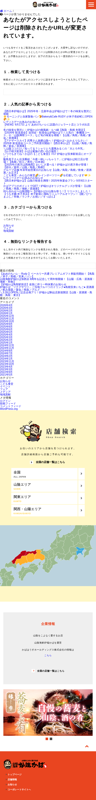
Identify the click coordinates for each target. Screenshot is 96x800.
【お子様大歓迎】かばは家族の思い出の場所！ (31, 151)
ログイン (5, 400)
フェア (7, 228)
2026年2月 (6, 310)
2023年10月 (7, 364)
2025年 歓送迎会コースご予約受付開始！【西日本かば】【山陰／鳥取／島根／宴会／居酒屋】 (47, 144)
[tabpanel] (48, 712)
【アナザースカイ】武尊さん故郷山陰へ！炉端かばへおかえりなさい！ (45, 140)
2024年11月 (7, 348)
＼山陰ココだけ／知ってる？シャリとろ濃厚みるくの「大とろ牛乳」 (44, 148)
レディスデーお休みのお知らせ (21, 121)
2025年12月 (7, 315)
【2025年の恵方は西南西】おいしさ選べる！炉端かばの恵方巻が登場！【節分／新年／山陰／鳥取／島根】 (46, 166)
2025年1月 (6, 342)
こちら (48, 655)
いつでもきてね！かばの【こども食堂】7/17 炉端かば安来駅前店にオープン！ (47, 155)
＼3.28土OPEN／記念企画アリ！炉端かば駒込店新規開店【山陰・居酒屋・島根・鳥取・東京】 (46, 293)
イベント (5, 386)
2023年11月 (7, 361)
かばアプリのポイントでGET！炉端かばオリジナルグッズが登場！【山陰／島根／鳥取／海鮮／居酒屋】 (47, 187)
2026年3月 (6, 307)
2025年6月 (6, 329)
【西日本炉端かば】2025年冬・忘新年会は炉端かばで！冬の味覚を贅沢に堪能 (47, 112)
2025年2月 (6, 340)
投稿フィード (8, 403)
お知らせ (8, 225)
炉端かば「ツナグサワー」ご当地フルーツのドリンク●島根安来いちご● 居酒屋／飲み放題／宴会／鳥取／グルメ (47, 288)
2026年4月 (6, 305)
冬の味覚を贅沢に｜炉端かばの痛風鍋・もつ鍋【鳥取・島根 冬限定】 (44, 129)
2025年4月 (6, 334)
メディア (5, 391)
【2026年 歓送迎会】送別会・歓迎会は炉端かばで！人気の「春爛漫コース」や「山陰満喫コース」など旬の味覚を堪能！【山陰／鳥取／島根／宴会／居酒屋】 (47, 135)
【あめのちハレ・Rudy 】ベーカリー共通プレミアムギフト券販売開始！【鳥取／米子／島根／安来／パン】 (47, 275)
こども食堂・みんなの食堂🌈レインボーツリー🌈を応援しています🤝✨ (47, 175)
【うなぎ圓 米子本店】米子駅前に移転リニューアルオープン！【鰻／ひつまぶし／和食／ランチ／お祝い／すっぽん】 (47, 195)
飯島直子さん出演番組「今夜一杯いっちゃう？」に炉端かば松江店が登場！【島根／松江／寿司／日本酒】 (45, 160)
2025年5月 (6, 332)
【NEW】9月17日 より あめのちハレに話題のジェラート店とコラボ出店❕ (46, 126)
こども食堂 (6, 383)
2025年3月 (6, 337)
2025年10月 (7, 321)
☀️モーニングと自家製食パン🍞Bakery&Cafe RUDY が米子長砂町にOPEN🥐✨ (48, 118)
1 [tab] (47, 739)
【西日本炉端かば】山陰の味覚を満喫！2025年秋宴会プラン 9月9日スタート (48, 182)
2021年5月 (6, 374)
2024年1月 (6, 358)
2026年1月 (6, 313)
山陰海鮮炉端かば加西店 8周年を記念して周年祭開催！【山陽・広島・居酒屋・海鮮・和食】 (47, 280)
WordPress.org (9, 408)
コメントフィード (10, 406)
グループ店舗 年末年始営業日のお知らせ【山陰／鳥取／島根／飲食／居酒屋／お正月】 (47, 171)
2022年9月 (6, 372)
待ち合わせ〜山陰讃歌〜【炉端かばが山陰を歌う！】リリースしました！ (47, 191)
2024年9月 (6, 350)
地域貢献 (8, 230)
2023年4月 (6, 366)
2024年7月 (6, 353)
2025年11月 (7, 318)
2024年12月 (7, 345)
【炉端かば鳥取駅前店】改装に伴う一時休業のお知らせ (33, 284)
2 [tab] (51, 739)
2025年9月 (6, 324)
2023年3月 (6, 369)
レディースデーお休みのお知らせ (23, 178)
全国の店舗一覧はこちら (47, 462)
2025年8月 (6, 326)
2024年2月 (6, 356)
